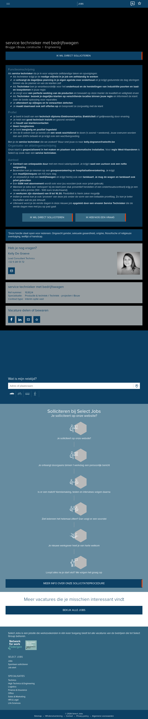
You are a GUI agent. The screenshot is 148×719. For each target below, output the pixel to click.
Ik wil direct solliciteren (99, 56)
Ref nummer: (15, 292)
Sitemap (38, 716)
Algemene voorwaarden (103, 716)
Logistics (12, 686)
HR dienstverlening (54, 716)
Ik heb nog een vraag (106, 217)
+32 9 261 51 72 (16, 262)
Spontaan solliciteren (18, 664)
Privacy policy (82, 716)
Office (11, 693)
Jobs (10, 661)
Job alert (12, 667)
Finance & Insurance (17, 690)
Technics (12, 680)
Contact (69, 716)
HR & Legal (13, 699)
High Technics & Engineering (21, 683)
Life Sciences (14, 703)
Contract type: (15, 299)
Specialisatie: (15, 295)
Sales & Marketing (16, 696)
